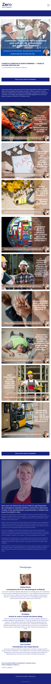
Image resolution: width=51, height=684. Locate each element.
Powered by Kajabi (25, 682)
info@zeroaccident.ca (13, 665)
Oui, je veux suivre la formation (25, 79)
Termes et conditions (7, 668)
